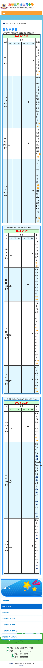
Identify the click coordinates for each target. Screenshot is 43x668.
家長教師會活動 (8, 624)
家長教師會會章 (8, 618)
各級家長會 (6, 606)
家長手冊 (6, 600)
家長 (13, 23)
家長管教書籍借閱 (9, 631)
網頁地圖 (11, 663)
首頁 (7, 23)
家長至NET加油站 (9, 637)
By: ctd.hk (21, 665)
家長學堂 (6, 612)
